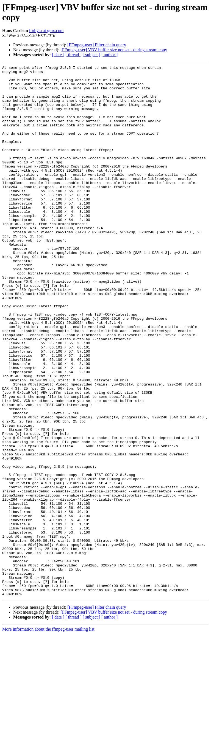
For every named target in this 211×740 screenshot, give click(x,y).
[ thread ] (73, 54)
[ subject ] (91, 54)
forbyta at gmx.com (46, 30)
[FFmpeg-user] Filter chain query (96, 44)
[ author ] (109, 54)
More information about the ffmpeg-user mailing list (48, 735)
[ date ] (58, 54)
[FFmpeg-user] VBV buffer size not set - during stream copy (113, 49)
